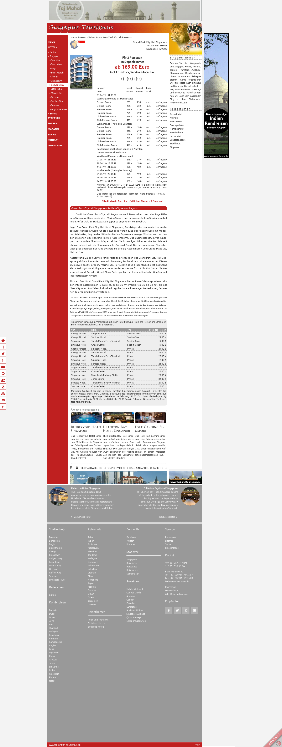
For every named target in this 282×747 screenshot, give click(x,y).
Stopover (174, 147)
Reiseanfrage (172, 547)
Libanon (92, 604)
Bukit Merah (57, 72)
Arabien (92, 586)
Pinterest (131, 544)
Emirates (130, 603)
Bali (51, 624)
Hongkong (93, 579)
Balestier (55, 60)
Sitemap (169, 540)
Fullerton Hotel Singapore (85, 488)
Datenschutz (171, 590)
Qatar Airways (133, 617)
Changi (54, 76)
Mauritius (93, 551)
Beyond (53, 113)
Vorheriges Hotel (81, 516)
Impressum (170, 586)
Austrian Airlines (134, 610)
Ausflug (174, 117)
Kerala (52, 677)
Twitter (130, 540)
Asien (90, 537)
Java (51, 620)
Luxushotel (175, 136)
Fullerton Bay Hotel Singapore (160, 488)
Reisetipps (131, 566)
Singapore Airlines (135, 613)
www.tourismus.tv (179, 581)
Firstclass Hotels (96, 623)
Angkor (52, 645)
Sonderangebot (177, 139)
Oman (52, 617)
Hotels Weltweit (134, 589)
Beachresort (176, 121)
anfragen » (161, 102)
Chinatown (56, 80)
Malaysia (53, 631)
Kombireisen (132, 573)
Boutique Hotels (96, 626)
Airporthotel (176, 113)
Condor (130, 599)
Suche (168, 544)
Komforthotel (176, 132)
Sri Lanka (54, 666)
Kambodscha (55, 641)
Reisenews (131, 570)
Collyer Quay (57, 84)
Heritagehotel (177, 128)
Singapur (54, 56)
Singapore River (59, 109)
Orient (91, 597)
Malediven (93, 547)
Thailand (53, 627)
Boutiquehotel (177, 125)
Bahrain (53, 610)
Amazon (130, 596)
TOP (197, 744)
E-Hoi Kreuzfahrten (136, 620)
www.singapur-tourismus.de (64, 744)
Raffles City (57, 101)
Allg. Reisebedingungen (177, 594)
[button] (168, 610)
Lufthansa (131, 606)
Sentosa (55, 105)
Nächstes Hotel (168, 516)
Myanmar (54, 652)
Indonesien (93, 565)
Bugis (54, 68)
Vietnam (53, 638)
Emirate (92, 590)
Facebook (131, 537)
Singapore (93, 561)
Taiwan (53, 659)
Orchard (55, 97)
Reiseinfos (131, 563)
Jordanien (93, 600)
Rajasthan (54, 673)
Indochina (54, 635)
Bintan (53, 51)
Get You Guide (133, 592)
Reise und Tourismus (98, 619)
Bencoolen (56, 64)
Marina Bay (56, 92)
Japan (52, 663)
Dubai (52, 613)
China (52, 656)
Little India (56, 88)
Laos (51, 648)
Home (73, 36)
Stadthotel (175, 143)
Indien (52, 670)
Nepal (52, 680)
